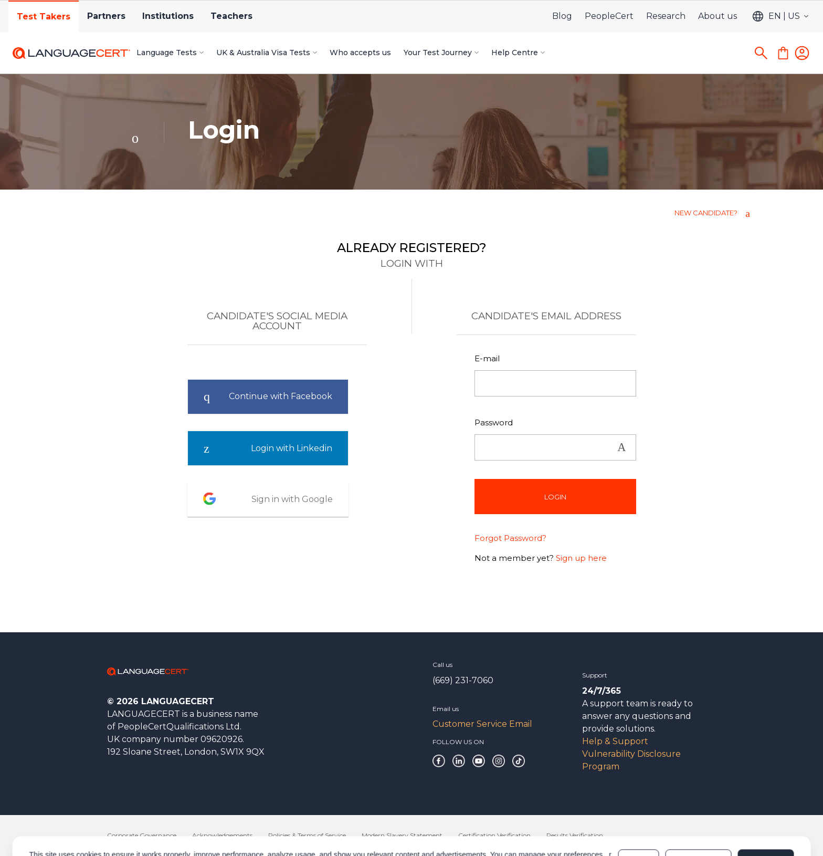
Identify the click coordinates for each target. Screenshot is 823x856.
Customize (698, 815)
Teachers (231, 16)
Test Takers (43, 17)
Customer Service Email (482, 724)
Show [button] (621, 448)
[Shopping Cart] (783, 53)
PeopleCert (609, 16)
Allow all (765, 815)
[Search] (761, 53)
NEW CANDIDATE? (705, 212)
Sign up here (581, 558)
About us (717, 16)
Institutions (168, 16)
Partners (106, 16)
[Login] (802, 53)
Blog (562, 16)
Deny (638, 815)
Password (493, 422)
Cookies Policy (111, 820)
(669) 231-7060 (462, 680)
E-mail (487, 358)
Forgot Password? (510, 538)
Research (665, 16)
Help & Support (615, 741)
